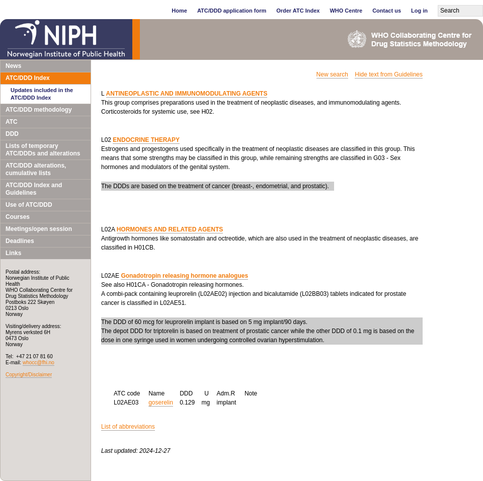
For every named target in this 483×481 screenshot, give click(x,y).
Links (13, 253)
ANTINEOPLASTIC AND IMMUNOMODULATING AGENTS (187, 93)
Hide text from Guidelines (389, 74)
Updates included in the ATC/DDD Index (42, 94)
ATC (12, 121)
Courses (18, 216)
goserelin (160, 402)
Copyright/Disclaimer (29, 374)
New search (332, 74)
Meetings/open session (39, 228)
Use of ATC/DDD (29, 204)
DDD (12, 133)
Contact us (386, 11)
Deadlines (20, 241)
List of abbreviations (128, 426)
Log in (419, 11)
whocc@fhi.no (38, 362)
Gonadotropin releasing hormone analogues (184, 275)
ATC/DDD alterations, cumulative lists (36, 169)
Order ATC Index (297, 11)
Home (179, 11)
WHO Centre (346, 11)
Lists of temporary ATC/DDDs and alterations (43, 149)
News (13, 65)
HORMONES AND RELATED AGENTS (170, 229)
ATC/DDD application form (231, 11)
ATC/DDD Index (28, 78)
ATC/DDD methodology (39, 109)
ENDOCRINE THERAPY (146, 139)
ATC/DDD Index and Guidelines (34, 189)
